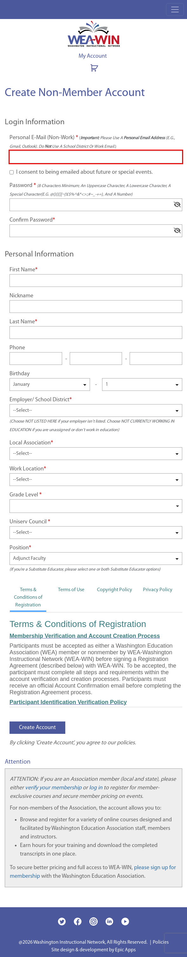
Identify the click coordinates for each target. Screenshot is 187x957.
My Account (93, 56)
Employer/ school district (39, 400)
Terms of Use (71, 589)
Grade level (24, 495)
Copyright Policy (114, 589)
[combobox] (96, 506)
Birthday (19, 374)
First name (22, 270)
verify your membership (53, 788)
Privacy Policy (157, 589)
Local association (30, 443)
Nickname (21, 296)
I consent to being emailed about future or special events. (84, 172)
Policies (161, 942)
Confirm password (31, 220)
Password (90, 190)
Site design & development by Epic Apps (93, 950)
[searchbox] (13, 505)
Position (19, 548)
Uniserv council (28, 522)
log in (95, 788)
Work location (27, 469)
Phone (17, 348)
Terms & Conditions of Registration (28, 597)
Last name (22, 322)
